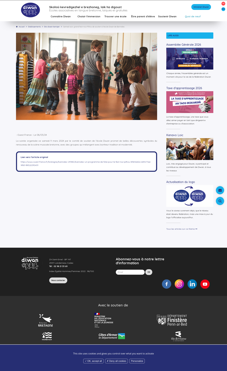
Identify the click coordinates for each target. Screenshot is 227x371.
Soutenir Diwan (167, 16)
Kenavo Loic (174, 135)
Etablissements (34, 27)
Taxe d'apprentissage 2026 (184, 88)
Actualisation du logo (180, 182)
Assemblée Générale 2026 (183, 45)
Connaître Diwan (61, 16)
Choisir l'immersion (88, 16)
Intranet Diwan (201, 7)
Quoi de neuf (193, 16)
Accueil (22, 27)
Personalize (137, 361)
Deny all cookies (116, 361)
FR (223, 4)
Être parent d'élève (143, 16)
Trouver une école (115, 16)
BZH (223, 9)
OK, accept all (93, 361)
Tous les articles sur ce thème (181, 229)
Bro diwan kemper (52, 27)
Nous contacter (58, 281)
